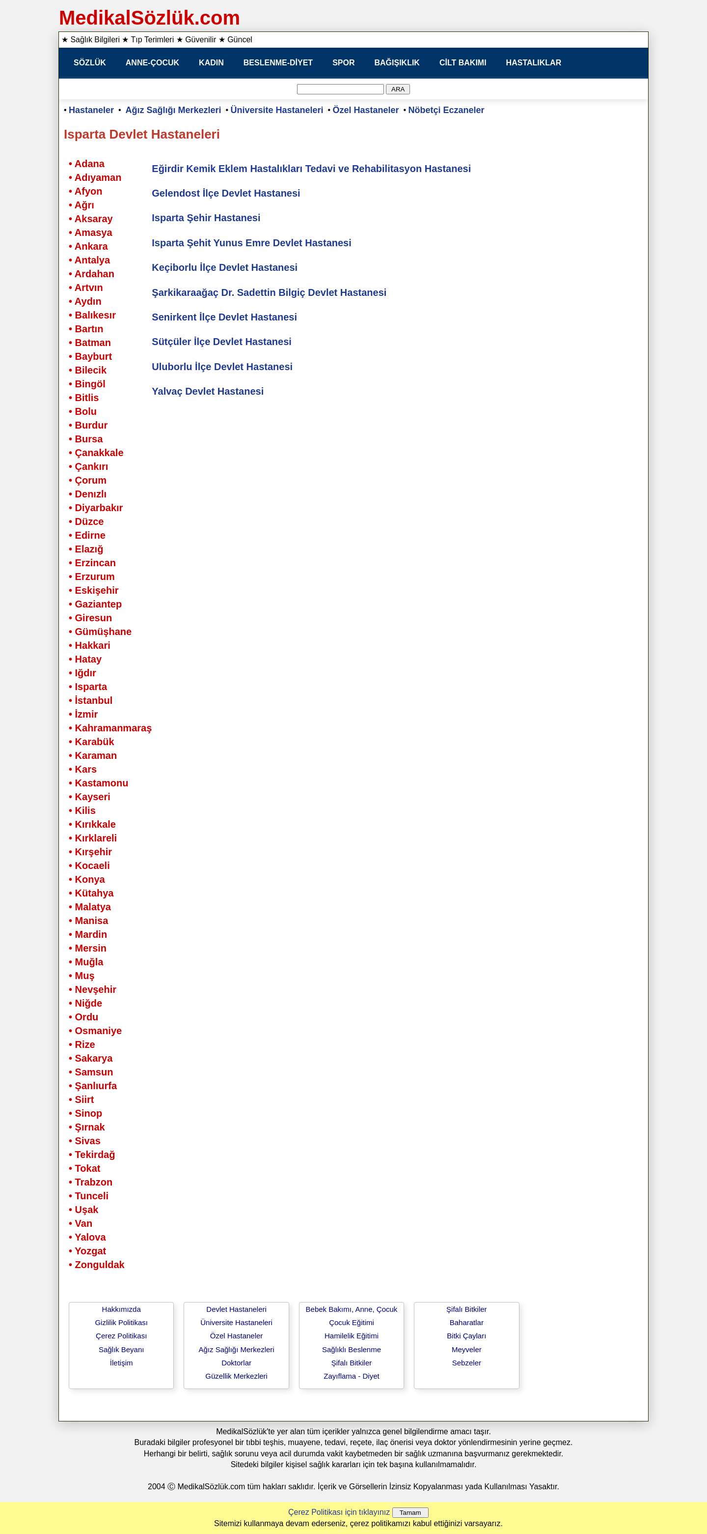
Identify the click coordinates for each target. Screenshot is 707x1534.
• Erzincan (92, 562)
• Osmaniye (95, 1030)
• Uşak (83, 1209)
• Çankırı (88, 466)
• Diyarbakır (96, 507)
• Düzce (86, 521)
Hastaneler (91, 110)
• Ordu (83, 1017)
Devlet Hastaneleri (236, 1309)
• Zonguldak (97, 1264)
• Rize (82, 1044)
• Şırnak (87, 1127)
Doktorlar (236, 1363)
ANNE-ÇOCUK (152, 62)
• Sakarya (90, 1058)
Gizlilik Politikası (121, 1322)
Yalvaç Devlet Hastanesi (208, 391)
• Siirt (81, 1099)
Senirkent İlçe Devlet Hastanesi (224, 317)
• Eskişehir (94, 590)
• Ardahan (91, 273)
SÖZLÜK (90, 62)
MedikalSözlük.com (149, 18)
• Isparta (88, 686)
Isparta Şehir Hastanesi (206, 217)
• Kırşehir (90, 851)
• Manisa (88, 920)
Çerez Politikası (121, 1335)
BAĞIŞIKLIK (396, 62)
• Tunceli (89, 1195)
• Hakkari (89, 645)
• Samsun (91, 1072)
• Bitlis (84, 397)
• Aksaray (91, 218)
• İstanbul (90, 700)
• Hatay (85, 659)
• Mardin (88, 934)
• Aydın (85, 301)
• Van (80, 1223)
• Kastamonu (98, 783)
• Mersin (88, 948)
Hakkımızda (121, 1309)
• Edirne (87, 535)
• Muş (82, 975)
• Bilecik (88, 370)
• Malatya (90, 906)
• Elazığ (86, 549)
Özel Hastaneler (366, 110)
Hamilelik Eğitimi (352, 1335)
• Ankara (88, 246)
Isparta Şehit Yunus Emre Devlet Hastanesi (251, 242)
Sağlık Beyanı (121, 1349)
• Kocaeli (89, 865)
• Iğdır (82, 672)
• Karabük (91, 741)
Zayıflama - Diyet (351, 1376)
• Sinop (85, 1113)
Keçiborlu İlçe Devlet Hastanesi (225, 267)
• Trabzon (90, 1182)
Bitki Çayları (466, 1335)
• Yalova (87, 1237)
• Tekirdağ (92, 1154)
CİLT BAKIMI (463, 62)
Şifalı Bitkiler (351, 1363)
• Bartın (86, 328)
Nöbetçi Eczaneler (446, 110)
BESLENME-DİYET (278, 62)
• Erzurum (92, 576)
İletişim (121, 1363)
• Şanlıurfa (93, 1085)
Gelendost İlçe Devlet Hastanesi (226, 193)
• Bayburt (90, 356)
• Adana (87, 163)
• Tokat (84, 1168)
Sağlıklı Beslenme (351, 1349)
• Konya (87, 879)
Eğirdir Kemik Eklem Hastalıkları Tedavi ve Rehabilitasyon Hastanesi (311, 168)
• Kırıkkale (92, 824)
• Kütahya (91, 893)
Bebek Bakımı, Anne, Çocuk (352, 1309)
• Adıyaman (95, 177)
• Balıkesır (92, 315)
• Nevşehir (92, 989)
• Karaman (93, 755)
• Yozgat (87, 1250)
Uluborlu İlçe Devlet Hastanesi (222, 366)
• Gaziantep (95, 604)
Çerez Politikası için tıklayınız (339, 1512)
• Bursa (86, 439)
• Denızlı (88, 494)
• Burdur (88, 425)
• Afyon (85, 191)
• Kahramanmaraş (110, 728)
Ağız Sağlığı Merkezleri (173, 110)
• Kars (83, 769)
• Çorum (88, 480)
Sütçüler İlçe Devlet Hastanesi (222, 341)
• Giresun (90, 617)
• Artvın (86, 287)
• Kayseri (89, 796)
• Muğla (86, 961)
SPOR (343, 62)
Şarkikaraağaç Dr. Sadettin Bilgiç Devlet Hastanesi (269, 292)
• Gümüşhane (100, 631)
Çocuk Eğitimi (351, 1322)
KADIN (211, 62)
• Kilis (82, 810)
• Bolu (83, 411)
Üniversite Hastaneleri (277, 110)
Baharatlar (467, 1322)
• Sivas (85, 1140)
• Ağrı (81, 205)
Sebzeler (466, 1363)
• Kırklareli (93, 838)
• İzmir (83, 714)
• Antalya (89, 260)
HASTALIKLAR (534, 62)
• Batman (90, 342)
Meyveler (467, 1349)
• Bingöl (87, 383)
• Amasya (90, 232)
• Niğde (85, 1003)
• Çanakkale (96, 452)
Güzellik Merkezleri (236, 1376)
